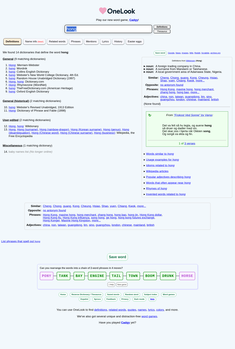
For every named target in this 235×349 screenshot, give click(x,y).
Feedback (111, 300)
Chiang (181, 80)
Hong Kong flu (52, 217)
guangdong (192, 96)
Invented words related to (166, 194)
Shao (163, 80)
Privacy (124, 300)
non (171, 96)
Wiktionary (190, 61)
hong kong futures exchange (136, 217)
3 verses (189, 143)
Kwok (190, 80)
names (142, 310)
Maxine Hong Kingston (75, 220)
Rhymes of (156, 188)
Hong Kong (167, 89)
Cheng (164, 77)
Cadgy (133, 19)
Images (185, 53)
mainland (204, 99)
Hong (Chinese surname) (76, 132)
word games (149, 317)
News (178, 53)
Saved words (113, 295)
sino (208, 96)
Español (84, 300)
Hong (12, 65)
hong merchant (203, 89)
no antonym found (171, 84)
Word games (169, 295)
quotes (132, 310)
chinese (191, 99)
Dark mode (139, 300)
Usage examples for (162, 159)
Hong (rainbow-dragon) (54, 129)
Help (112, 285)
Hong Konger (51, 220)
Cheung (203, 77)
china (163, 96)
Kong (193, 77)
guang (184, 77)
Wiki (191, 53)
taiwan (179, 96)
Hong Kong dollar (151, 214)
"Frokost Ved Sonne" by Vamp (193, 115)
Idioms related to (160, 165)
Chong (174, 77)
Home (63, 295)
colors (160, 310)
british (215, 99)
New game (121, 285)
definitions (100, 310)
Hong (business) (104, 132)
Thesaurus (162, 31)
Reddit (197, 53)
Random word (131, 295)
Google (171, 53)
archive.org (215, 53)
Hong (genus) (111, 129)
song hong (97, 217)
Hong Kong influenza (76, 217)
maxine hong (184, 89)
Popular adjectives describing (168, 176)
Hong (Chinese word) (45, 132)
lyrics (151, 310)
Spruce (97, 300)
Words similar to (160, 153)
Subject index (150, 295)
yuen (172, 80)
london (180, 99)
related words (117, 310)
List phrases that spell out (20, 241)
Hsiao (213, 77)
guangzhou (167, 99)
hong (12, 68)
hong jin (133, 214)
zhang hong (167, 92)
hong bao (183, 92)
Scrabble (205, 53)
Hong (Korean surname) (86, 129)
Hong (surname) (27, 129)
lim (203, 96)
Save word (160, 53)
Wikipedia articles (157, 171)
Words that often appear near (168, 182)
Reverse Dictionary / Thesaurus (86, 295)
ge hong (111, 217)
